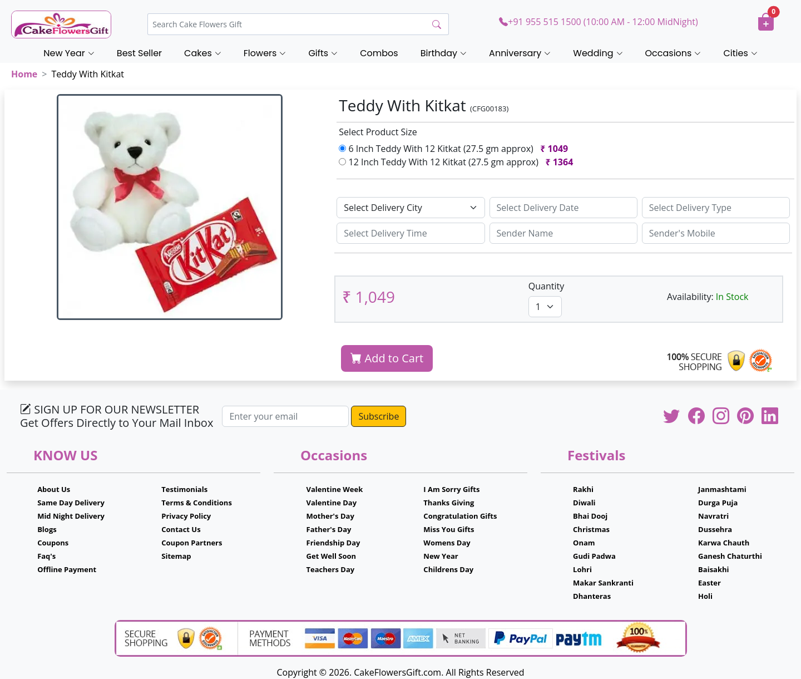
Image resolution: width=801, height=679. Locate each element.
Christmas (591, 529)
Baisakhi (713, 569)
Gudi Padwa (594, 556)
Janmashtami (722, 489)
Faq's (46, 556)
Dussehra (715, 529)
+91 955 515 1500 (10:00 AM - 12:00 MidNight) (598, 22)
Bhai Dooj (590, 516)
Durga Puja (718, 503)
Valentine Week (334, 489)
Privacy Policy (186, 516)
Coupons (52, 543)
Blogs (47, 529)
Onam (584, 543)
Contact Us (180, 529)
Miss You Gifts (448, 529)
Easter (709, 583)
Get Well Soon (331, 556)
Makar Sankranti (603, 583)
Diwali (584, 503)
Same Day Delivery (71, 503)
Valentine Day (331, 503)
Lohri (582, 569)
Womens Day (446, 543)
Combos (379, 53)
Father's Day (329, 529)
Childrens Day (448, 569)
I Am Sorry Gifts (451, 489)
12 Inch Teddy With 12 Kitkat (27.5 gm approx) (458, 162)
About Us (53, 489)
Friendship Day (333, 543)
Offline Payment (66, 569)
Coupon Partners (191, 543)
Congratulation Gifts (460, 516)
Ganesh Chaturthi (730, 556)
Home (24, 74)
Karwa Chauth (723, 543)
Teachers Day (330, 569)
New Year (440, 556)
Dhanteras (592, 596)
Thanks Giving (448, 503)
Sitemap (176, 556)
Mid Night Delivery (71, 516)
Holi (705, 596)
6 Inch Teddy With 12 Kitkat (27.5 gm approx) (455, 148)
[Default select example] (410, 207)
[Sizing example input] (563, 207)
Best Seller (139, 53)
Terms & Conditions (196, 503)
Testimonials (184, 489)
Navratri (713, 516)
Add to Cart (386, 358)
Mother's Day (330, 516)
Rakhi (583, 489)
